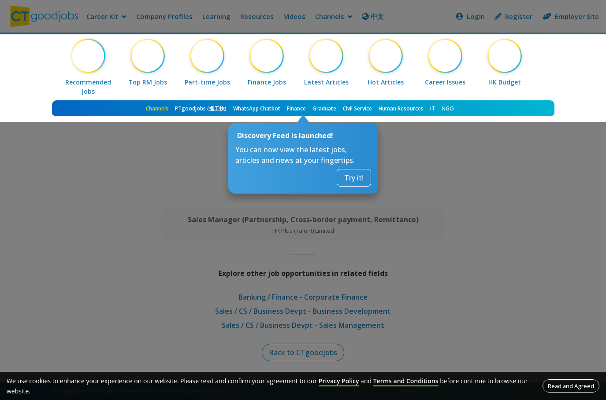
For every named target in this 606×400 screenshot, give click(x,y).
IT (432, 108)
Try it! (354, 178)
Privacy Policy (339, 381)
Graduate (324, 108)
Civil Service (357, 108)
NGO (448, 108)
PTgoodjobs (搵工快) (201, 108)
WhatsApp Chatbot (256, 108)
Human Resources (401, 108)
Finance (296, 108)
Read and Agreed (571, 386)
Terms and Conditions (406, 381)
